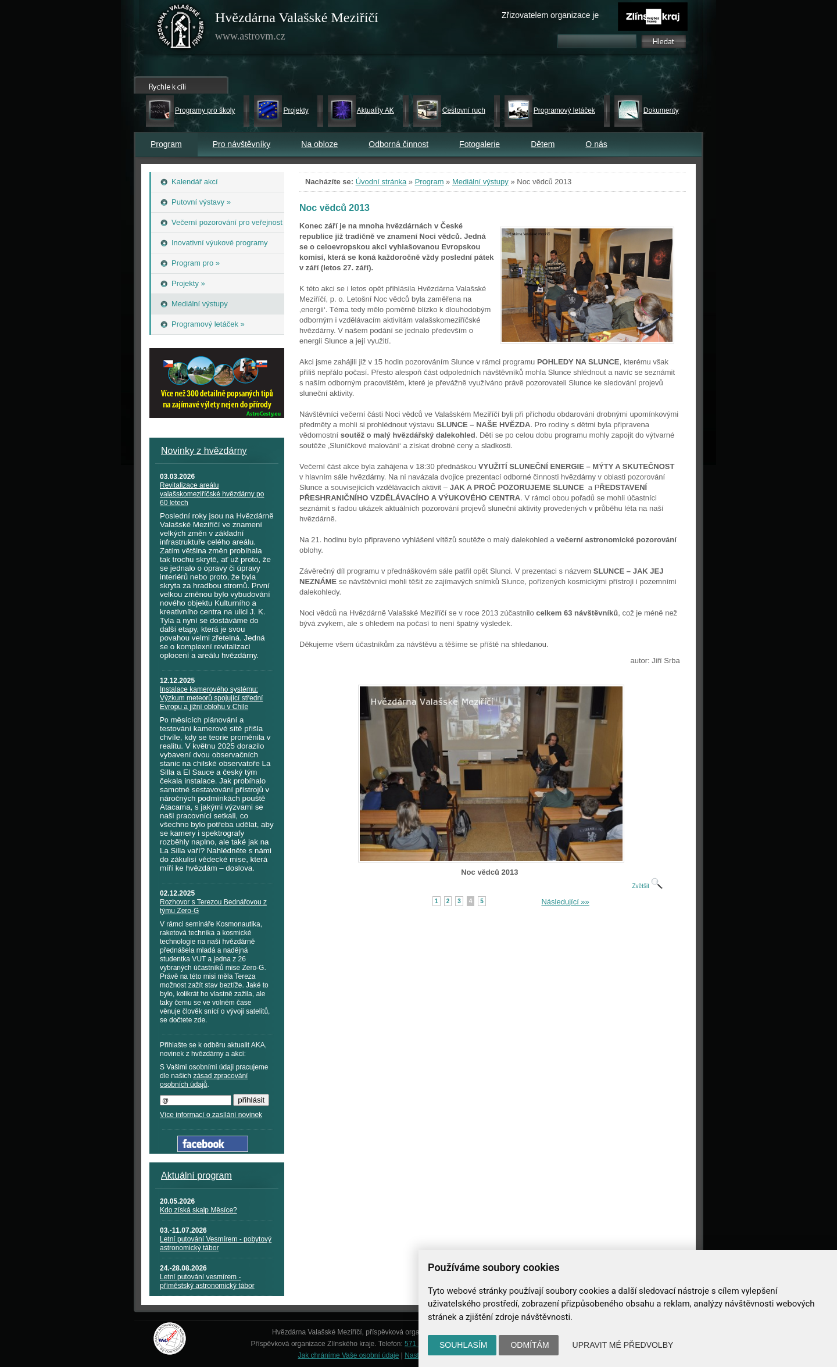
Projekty (295, 110)
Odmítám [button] (529, 1345)
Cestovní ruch (463, 110)
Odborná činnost (398, 144)
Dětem (543, 144)
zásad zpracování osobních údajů (204, 1080)
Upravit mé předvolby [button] (623, 1345)
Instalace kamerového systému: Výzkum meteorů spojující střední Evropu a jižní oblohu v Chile (211, 698)
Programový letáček (564, 110)
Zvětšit (647, 886)
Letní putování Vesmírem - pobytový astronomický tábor (215, 1243)
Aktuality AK (375, 110)
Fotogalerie (479, 144)
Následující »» (565, 901)
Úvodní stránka (381, 181)
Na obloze (319, 144)
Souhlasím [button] (463, 1345)
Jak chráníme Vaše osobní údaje (348, 1355)
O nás (596, 144)
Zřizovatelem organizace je (550, 15)
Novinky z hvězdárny (204, 451)
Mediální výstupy (480, 181)
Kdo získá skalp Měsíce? (198, 1210)
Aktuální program (196, 1175)
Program (166, 144)
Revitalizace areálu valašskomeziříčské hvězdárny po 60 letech (212, 494)
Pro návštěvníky (242, 144)
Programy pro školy (205, 110)
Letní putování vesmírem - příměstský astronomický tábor (207, 1281)
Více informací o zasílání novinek (211, 1115)
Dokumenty (661, 110)
